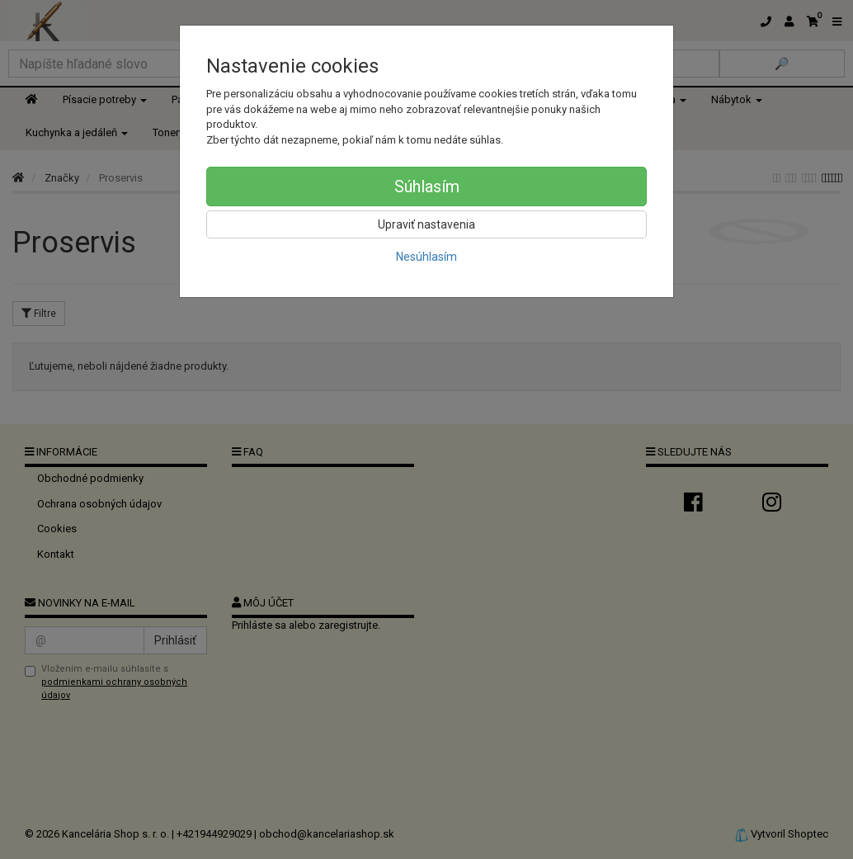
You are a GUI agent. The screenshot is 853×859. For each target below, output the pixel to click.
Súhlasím (426, 186)
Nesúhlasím (426, 256)
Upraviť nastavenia (426, 224)
